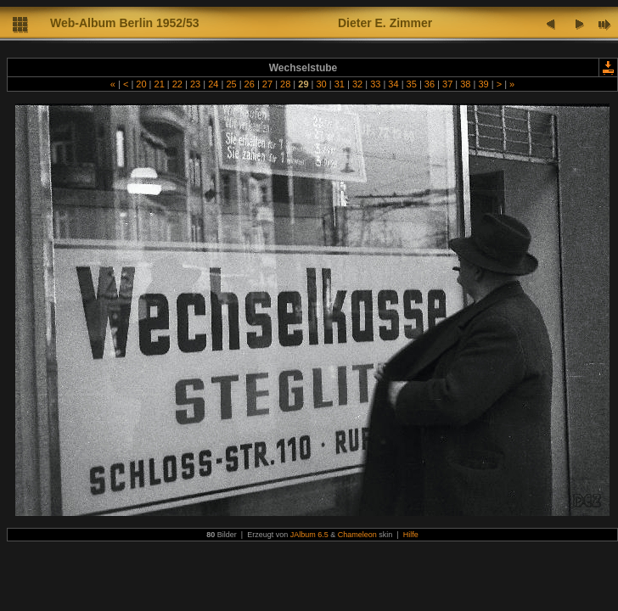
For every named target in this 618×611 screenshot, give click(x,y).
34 (393, 84)
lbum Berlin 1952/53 (143, 23)
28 (285, 84)
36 (429, 84)
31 (339, 84)
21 (158, 84)
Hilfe (411, 534)
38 (465, 84)
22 (177, 84)
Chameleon (357, 534)
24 (213, 84)
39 (483, 84)
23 (195, 84)
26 (249, 84)
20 (141, 84)
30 (321, 84)
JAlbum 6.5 (309, 534)
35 (411, 84)
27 (267, 84)
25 (231, 84)
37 (447, 84)
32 (357, 84)
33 (375, 84)
